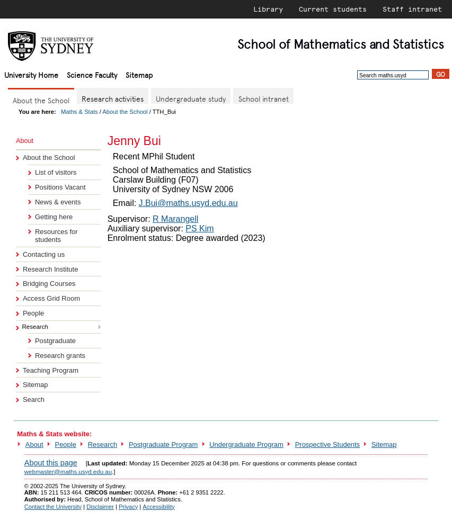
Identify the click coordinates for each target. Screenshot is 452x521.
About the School (124, 112)
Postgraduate (55, 341)
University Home (31, 74)
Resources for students (56, 236)
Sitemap (139, 74)
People (33, 313)
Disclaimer (100, 507)
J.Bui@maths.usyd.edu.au (188, 203)
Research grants (60, 356)
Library (268, 9)
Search (34, 399)
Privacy (128, 507)
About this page (50, 463)
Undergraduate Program (246, 444)
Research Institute (50, 269)
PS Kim (199, 228)
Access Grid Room (51, 298)
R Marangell (175, 218)
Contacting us (44, 254)
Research (102, 444)
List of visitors (55, 172)
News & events (58, 202)
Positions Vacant (60, 187)
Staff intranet (412, 9)
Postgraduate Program (163, 444)
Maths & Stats (79, 112)
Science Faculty (92, 74)
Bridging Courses (49, 284)
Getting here (54, 217)
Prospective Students (327, 444)
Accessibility (158, 507)
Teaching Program (50, 370)
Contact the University (53, 507)
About (34, 444)
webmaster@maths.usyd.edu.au (68, 472)
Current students (333, 9)
